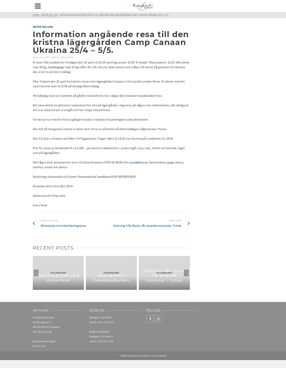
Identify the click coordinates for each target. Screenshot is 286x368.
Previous (36, 273)
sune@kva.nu (139, 162)
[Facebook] (150, 319)
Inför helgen (43, 27)
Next (186, 273)
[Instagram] (158, 319)
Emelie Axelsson (62, 57)
